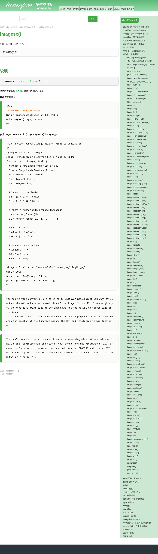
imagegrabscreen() (135, 316)
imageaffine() (132, 88)
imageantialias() (134, 102)
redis (124, 9)
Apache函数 (128, 512)
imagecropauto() (134, 245)
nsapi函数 (127, 509)
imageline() (132, 337)
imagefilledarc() (133, 262)
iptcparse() (131, 466)
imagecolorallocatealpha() (138, 122)
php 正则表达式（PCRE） (134, 44)
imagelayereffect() (135, 333)
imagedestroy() (133, 252)
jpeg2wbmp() (132, 470)
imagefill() (131, 258)
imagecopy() (132, 177)
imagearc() (131, 105)
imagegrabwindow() (135, 320)
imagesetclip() (133, 405)
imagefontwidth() (134, 289)
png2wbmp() (132, 473)
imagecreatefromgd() (136, 207)
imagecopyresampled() (137, 187)
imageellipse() (133, 255)
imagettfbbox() (133, 442)
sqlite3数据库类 (129, 502)
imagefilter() (132, 279)
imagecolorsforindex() (136, 163)
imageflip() (131, 282)
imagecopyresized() (135, 190)
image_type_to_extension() (138, 78)
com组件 (126, 506)
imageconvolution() (135, 173)
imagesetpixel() (133, 412)
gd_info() (131, 68)
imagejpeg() (132, 330)
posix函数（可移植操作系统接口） (137, 523)
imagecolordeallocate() (136, 139)
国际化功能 (127, 536)
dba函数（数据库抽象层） (134, 499)
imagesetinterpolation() (137, 408)
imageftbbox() (133, 293)
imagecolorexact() (134, 143)
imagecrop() (132, 241)
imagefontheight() (134, 286)
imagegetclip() (133, 310)
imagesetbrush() (134, 402)
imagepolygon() (133, 357)
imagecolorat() (133, 126)
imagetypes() (132, 449)
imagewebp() (132, 456)
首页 (62, 9)
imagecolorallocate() (135, 119)
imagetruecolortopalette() (137, 439)
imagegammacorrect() (136, 299)
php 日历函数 (128, 47)
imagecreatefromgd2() (136, 201)
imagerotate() (133, 391)
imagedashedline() (135, 248)
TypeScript (79, 9)
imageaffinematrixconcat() (138, 92)
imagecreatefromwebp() (137, 228)
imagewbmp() (133, 453)
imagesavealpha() (134, 395)
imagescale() (132, 398)
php (110, 9)
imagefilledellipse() (135, 265)
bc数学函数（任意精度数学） (135, 40)
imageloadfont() (133, 340)
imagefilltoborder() (135, 275)
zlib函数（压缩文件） (132, 492)
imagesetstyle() (133, 415)
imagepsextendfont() (136, 367)
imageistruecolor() (135, 327)
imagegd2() (132, 303)
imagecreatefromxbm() (136, 231)
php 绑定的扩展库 (27, 27)
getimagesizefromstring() (137, 75)
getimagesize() (133, 71)
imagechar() (132, 112)
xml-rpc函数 (128, 489)
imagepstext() (133, 381)
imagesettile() (133, 422)
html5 (103, 9)
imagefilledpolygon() (135, 269)
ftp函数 (126, 485)
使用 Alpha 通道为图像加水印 (139, 61)
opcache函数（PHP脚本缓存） (136, 526)
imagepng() (132, 354)
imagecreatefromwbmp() (137, 224)
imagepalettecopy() (135, 347)
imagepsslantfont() (135, 378)
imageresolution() (134, 388)
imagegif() (131, 313)
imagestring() (132, 425)
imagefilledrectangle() (136, 272)
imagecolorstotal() (134, 166)
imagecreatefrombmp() (136, 197)
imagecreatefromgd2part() (138, 204)
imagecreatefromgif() (136, 211)
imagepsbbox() (133, 361)
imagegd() (131, 306)
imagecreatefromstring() (137, 221)
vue (69, 9)
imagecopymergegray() (137, 184)
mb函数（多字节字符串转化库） (136, 27)
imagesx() (131, 432)
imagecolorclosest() (135, 129)
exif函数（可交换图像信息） (135, 51)
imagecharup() (133, 115)
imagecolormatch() (135, 149)
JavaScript (85, 9)
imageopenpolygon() (136, 344)
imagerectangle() (134, 384)
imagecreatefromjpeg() (136, 214)
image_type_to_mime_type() (139, 81)
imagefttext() (132, 296)
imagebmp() (132, 109)
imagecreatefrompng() (136, 218)
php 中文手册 (11, 27)
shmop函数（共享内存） (133, 519)
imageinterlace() (134, 323)
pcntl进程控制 (128, 529)
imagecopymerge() (135, 180)
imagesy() (10, 374)
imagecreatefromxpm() (136, 235)
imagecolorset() (133, 160)
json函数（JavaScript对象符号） (136, 34)
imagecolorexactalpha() (137, 146)
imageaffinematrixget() (136, 95)
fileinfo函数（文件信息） (133, 478)
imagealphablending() (136, 98)
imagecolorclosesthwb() (137, 136)
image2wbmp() (133, 85)
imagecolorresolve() (135, 153)
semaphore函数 (129, 516)
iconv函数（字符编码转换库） (135, 30)
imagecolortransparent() (137, 170)
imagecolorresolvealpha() (138, 156)
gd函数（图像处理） (46, 27)
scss (89, 9)
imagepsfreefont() (134, 371)
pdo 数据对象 (128, 533)
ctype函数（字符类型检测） (134, 37)
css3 (96, 9)
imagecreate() (133, 194)
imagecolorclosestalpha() (137, 132)
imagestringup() (12, 371)
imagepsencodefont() (136, 364)
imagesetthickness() (135, 419)
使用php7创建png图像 (136, 57)
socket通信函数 (129, 495)
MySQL (118, 9)
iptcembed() (132, 463)
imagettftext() (132, 446)
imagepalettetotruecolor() (137, 350)
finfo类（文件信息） (131, 482)
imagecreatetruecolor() (136, 238)
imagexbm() (132, 459)
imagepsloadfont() (135, 374)
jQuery (131, 9)
